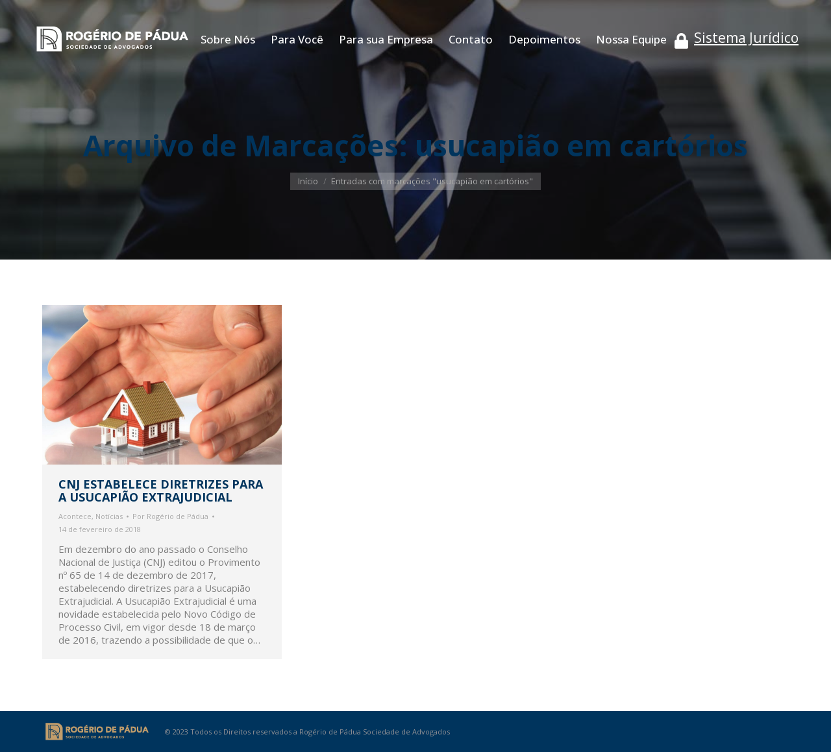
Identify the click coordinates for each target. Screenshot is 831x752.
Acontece (75, 516)
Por (170, 516)
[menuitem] (227, 39)
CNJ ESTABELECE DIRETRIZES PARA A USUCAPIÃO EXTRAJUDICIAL (160, 490)
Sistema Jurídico (746, 38)
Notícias (109, 516)
